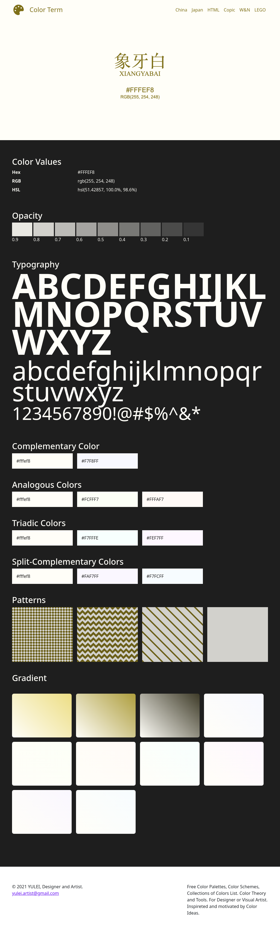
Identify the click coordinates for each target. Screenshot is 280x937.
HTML (214, 10)
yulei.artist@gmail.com (35, 893)
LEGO (260, 10)
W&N (245, 10)
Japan (197, 10)
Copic (229, 10)
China (181, 10)
